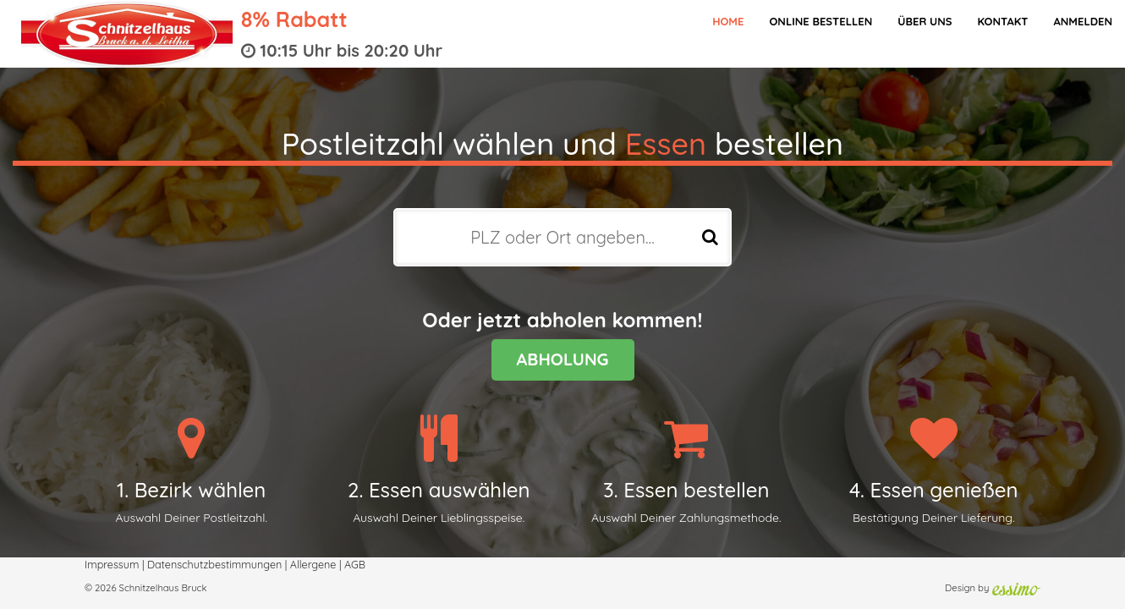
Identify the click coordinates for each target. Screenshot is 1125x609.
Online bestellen (820, 21)
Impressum (112, 564)
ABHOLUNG (563, 359)
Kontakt (1002, 21)
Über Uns (924, 21)
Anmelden (1082, 21)
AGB (354, 564)
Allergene (313, 564)
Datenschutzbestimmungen (214, 564)
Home (728, 21)
